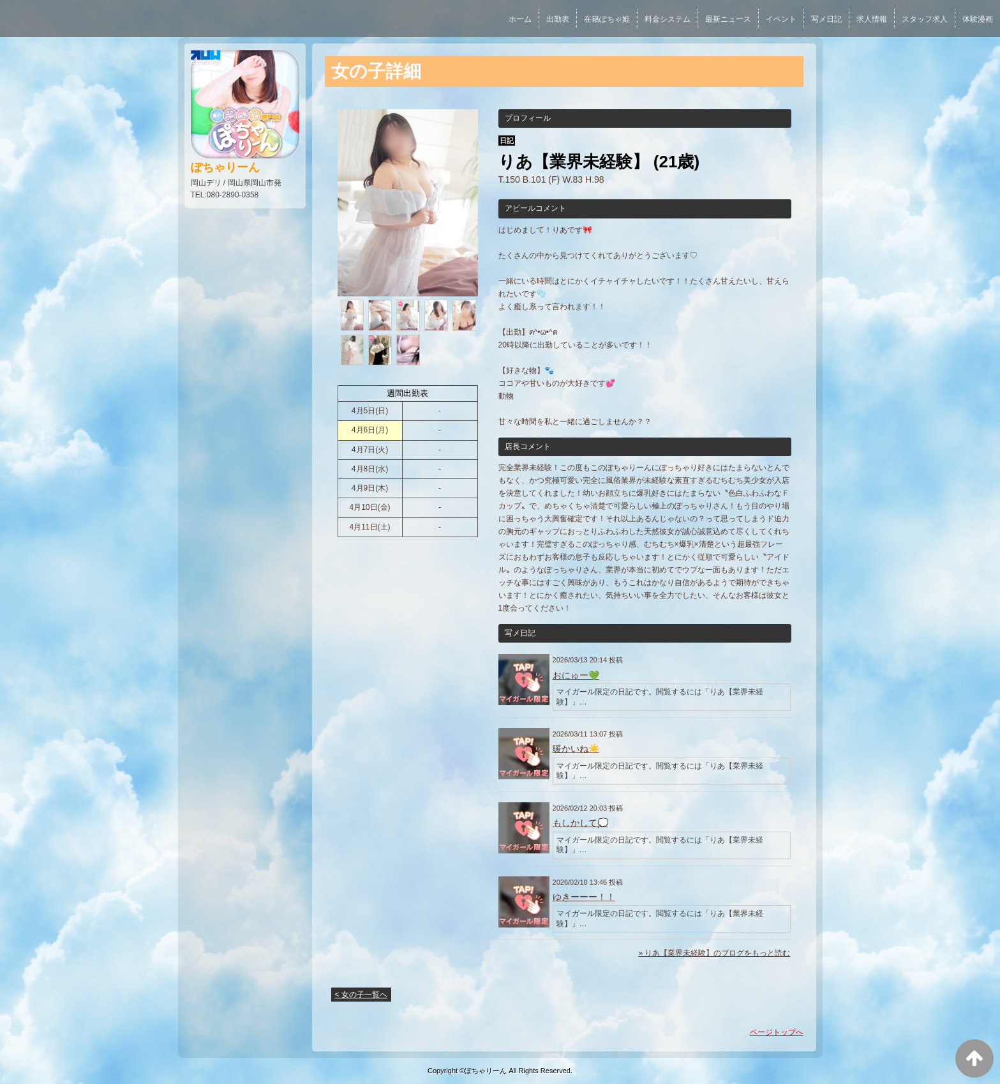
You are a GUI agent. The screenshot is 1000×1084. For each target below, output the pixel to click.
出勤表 (557, 19)
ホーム (520, 19)
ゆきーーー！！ (584, 897)
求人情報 (871, 19)
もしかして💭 (580, 823)
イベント (781, 19)
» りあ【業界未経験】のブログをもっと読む (714, 953)
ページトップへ (776, 1032)
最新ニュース (728, 19)
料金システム (667, 19)
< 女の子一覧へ (361, 994)
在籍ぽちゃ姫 (607, 19)
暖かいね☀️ (576, 749)
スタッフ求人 (925, 19)
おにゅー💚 (576, 675)
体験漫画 (977, 19)
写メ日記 (826, 19)
